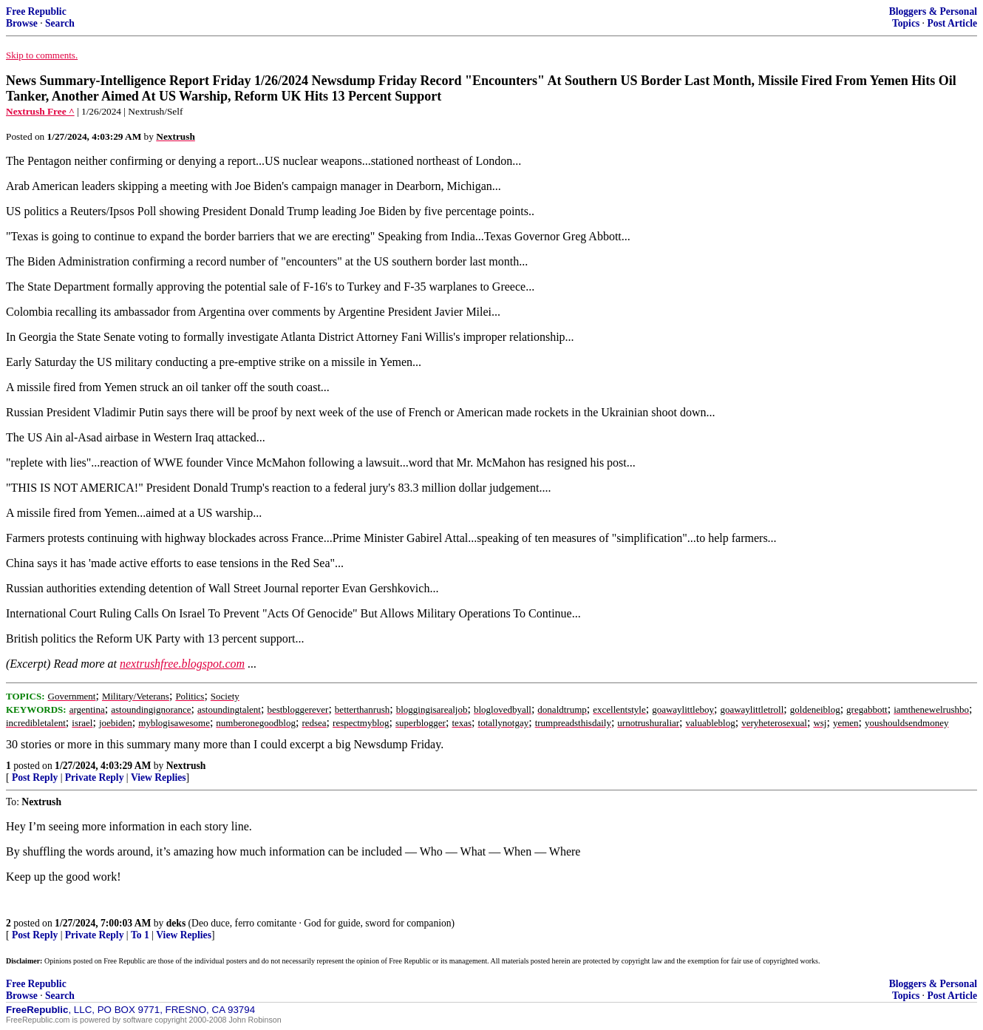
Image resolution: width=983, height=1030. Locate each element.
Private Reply (94, 777)
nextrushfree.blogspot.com (182, 663)
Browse (22, 23)
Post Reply (35, 777)
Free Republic (36, 11)
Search (60, 23)
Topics (905, 23)
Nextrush (186, 765)
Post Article (952, 23)
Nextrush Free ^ (40, 111)
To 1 (140, 935)
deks (176, 923)
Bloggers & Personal (933, 11)
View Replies (158, 777)
